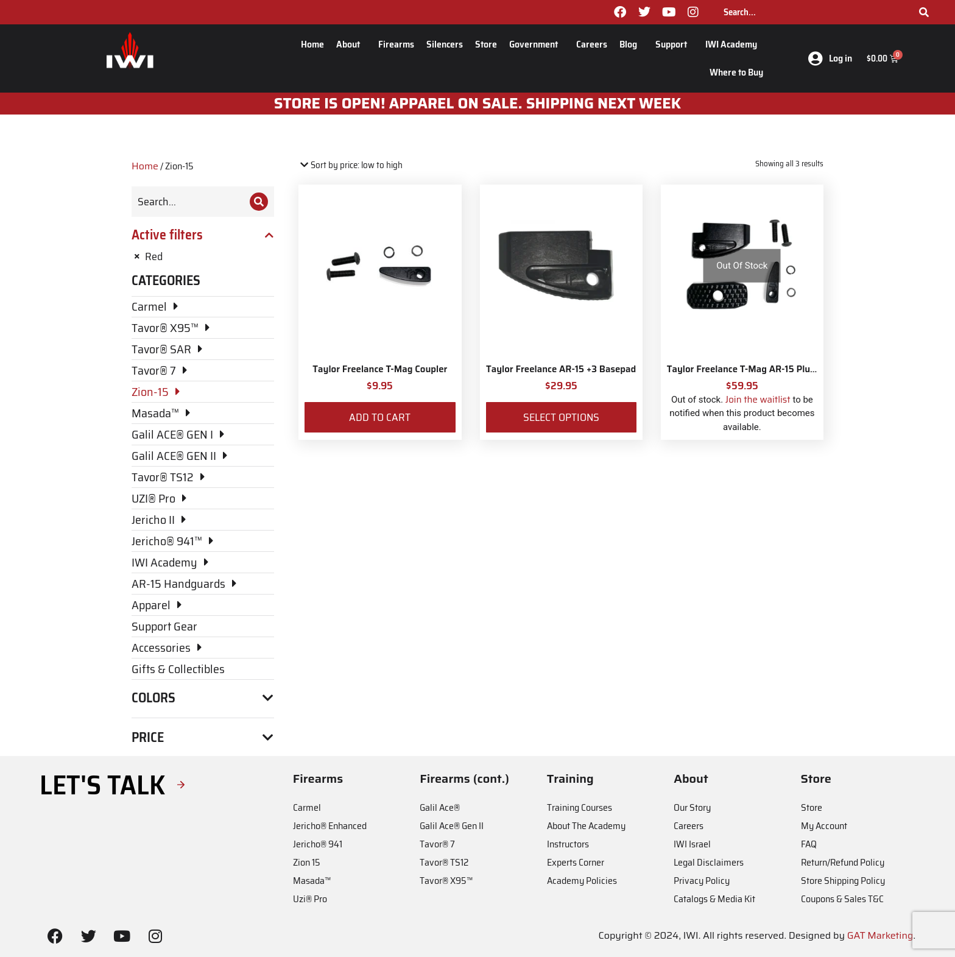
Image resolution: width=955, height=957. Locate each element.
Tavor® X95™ (446, 880)
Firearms (396, 44)
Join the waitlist (758, 399)
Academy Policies (582, 880)
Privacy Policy (702, 880)
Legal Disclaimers (709, 862)
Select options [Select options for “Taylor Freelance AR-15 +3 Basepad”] (561, 417)
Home (312, 44)
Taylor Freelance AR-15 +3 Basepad (561, 369)
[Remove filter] (203, 256)
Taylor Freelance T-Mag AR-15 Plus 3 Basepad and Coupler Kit (798, 369)
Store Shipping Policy (843, 880)
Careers (591, 44)
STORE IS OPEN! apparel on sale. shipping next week (477, 103)
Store (486, 44)
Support (674, 44)
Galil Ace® (440, 807)
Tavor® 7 (437, 844)
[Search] (924, 12)
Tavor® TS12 (444, 862)
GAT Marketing (880, 935)
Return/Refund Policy (842, 862)
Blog (631, 44)
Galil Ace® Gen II (452, 825)
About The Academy (586, 825)
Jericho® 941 (317, 844)
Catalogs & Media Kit (714, 898)
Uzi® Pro (310, 898)
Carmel (307, 807)
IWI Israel (692, 844)
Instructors (568, 844)
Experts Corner (575, 862)
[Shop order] (350, 165)
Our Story (692, 807)
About (351, 44)
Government (536, 44)
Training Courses (579, 807)
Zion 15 (306, 862)
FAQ (809, 844)
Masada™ (312, 880)
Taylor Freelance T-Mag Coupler (379, 369)
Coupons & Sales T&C (842, 898)
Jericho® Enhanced (330, 825)
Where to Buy (736, 72)
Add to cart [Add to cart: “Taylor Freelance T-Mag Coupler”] (380, 417)
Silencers (444, 44)
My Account (824, 825)
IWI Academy (734, 44)
